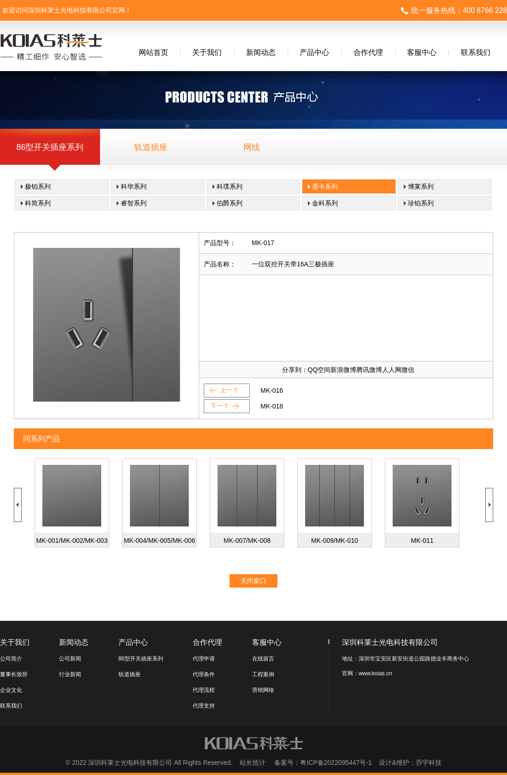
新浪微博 (343, 369)
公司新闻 (70, 658)
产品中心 (314, 52)
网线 (251, 147)
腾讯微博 (369, 369)
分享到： (295, 369)
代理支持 (204, 706)
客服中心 (421, 52)
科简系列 (38, 203)
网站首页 (153, 52)
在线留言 (263, 658)
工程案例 (263, 674)
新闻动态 (261, 52)
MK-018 (271, 406)
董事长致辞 (14, 674)
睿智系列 (134, 203)
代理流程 (204, 690)
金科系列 (325, 203)
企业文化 (11, 690)
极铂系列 (38, 186)
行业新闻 (70, 674)
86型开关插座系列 (49, 147)
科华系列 (134, 186)
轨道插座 (150, 147)
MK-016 (271, 390)
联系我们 (475, 52)
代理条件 (204, 674)
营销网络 (263, 690)
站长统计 (252, 762)
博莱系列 (421, 186)
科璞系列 (229, 186)
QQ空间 (319, 369)
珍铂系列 (421, 203)
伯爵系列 (229, 203)
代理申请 (204, 658)
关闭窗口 (253, 580)
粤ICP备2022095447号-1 (336, 762)
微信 (407, 369)
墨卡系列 (325, 186)
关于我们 (207, 52)
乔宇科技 (429, 762)
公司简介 (11, 658)
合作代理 (368, 52)
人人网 (391, 369)
